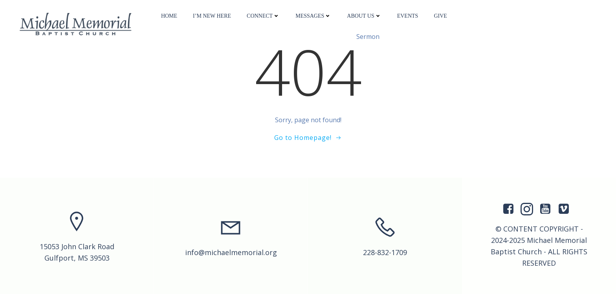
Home (169, 16)
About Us (364, 16)
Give (440, 16)
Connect (263, 16)
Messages (313, 16)
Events (407, 16)
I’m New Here (212, 16)
